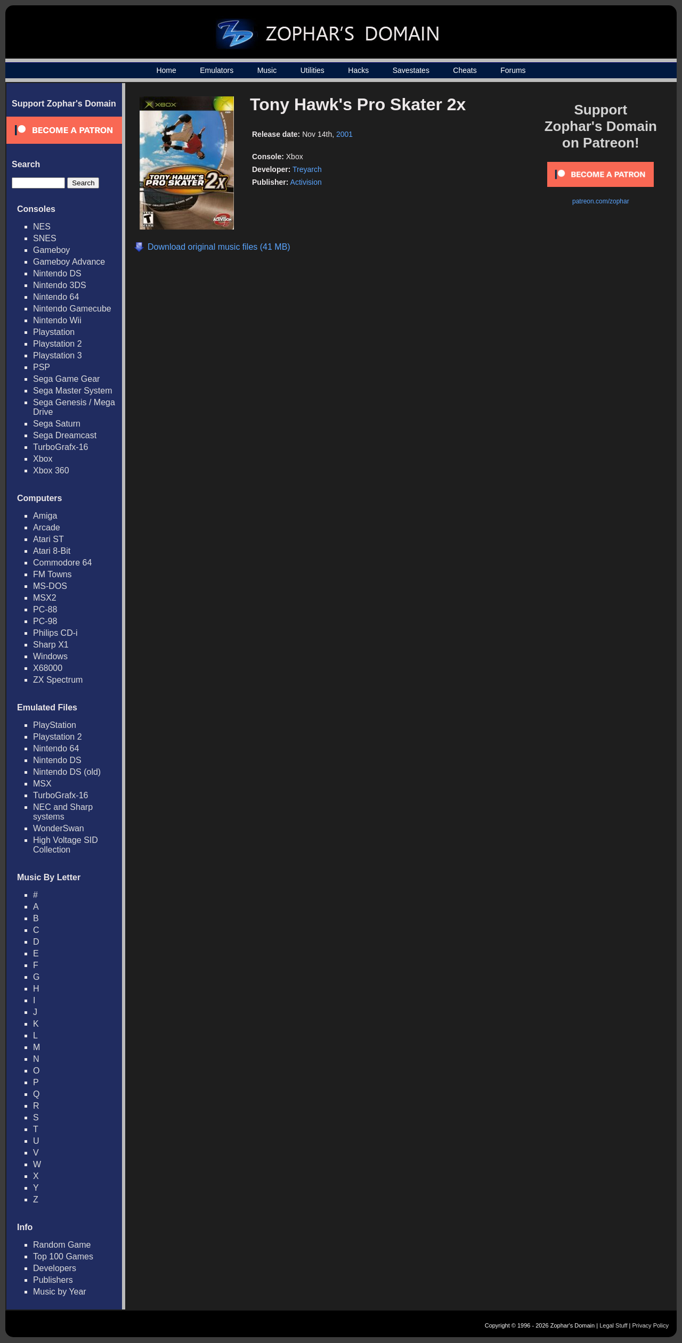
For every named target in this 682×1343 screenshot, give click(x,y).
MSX (42, 783)
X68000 (47, 668)
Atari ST (48, 539)
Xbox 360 (51, 470)
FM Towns (52, 574)
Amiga (45, 515)
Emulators (216, 70)
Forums (512, 70)
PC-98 (45, 621)
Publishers (53, 1279)
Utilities (312, 70)
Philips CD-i (55, 632)
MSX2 (44, 597)
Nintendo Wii (57, 320)
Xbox (42, 458)
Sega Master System (72, 390)
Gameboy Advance (69, 261)
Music (267, 70)
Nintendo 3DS (59, 285)
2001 (344, 134)
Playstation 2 (57, 343)
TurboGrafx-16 (60, 447)
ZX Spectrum (58, 679)
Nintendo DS (57, 273)
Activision (306, 182)
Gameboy (51, 250)
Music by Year (59, 1291)
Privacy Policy (650, 1325)
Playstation (54, 332)
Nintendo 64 (56, 296)
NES (42, 226)
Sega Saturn (56, 423)
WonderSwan (58, 828)
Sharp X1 (51, 644)
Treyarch (307, 169)
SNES (44, 238)
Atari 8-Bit (51, 550)
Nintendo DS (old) (67, 771)
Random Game (62, 1244)
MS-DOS (50, 586)
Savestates (411, 70)
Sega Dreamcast (64, 435)
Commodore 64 (62, 562)
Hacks (358, 70)
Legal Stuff (613, 1325)
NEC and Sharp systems (63, 811)
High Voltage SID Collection (65, 845)
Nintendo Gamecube (72, 308)
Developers (54, 1268)
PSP (41, 367)
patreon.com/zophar (600, 201)
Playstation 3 (57, 355)
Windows (50, 656)
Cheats (464, 70)
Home (166, 70)
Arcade (46, 527)
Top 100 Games (63, 1256)
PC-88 (45, 609)
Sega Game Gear (66, 378)
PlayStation (54, 725)
